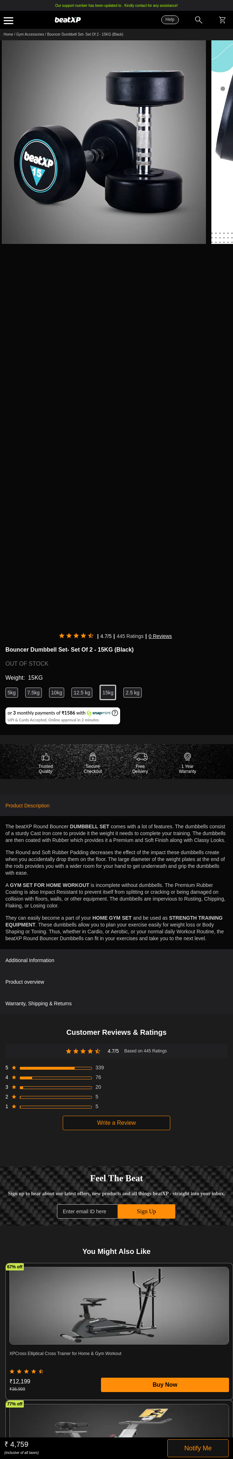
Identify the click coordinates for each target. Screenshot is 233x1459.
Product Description (27, 805)
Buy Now (165, 1385)
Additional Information (29, 960)
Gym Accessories (30, 34)
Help (170, 19)
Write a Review (116, 1123)
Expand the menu (8, 20)
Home (8, 34)
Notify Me (198, 1448)
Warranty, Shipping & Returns (38, 1003)
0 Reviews (160, 636)
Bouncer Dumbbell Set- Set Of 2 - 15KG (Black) (85, 34)
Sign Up (146, 1211)
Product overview (24, 982)
